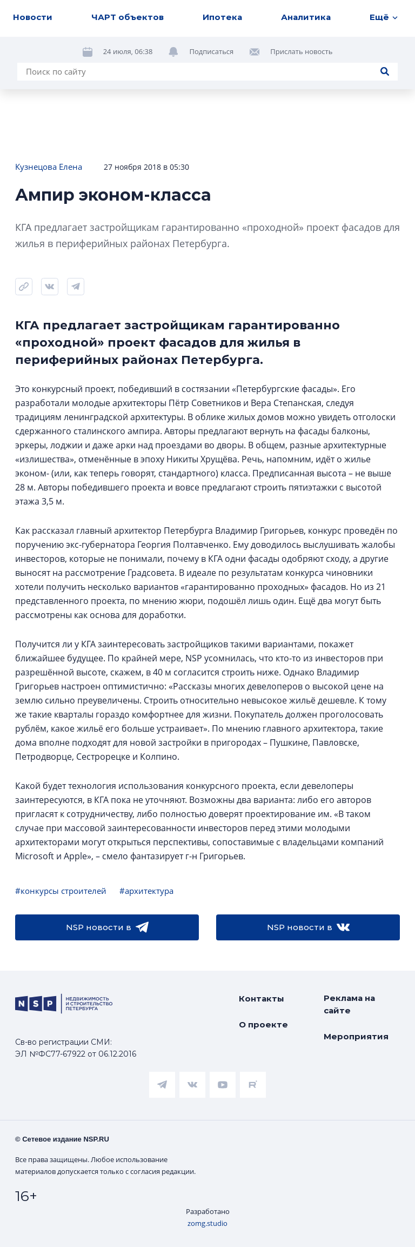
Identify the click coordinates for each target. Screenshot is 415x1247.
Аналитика (306, 17)
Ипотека (222, 17)
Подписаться (211, 51)
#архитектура (146, 890)
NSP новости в (107, 927)
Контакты (261, 998)
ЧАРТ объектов (127, 17)
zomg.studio (207, 1223)
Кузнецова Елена (48, 166)
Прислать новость (301, 51)
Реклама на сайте (349, 1004)
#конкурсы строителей (60, 890)
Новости (32, 17)
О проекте (263, 1024)
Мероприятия (356, 1036)
